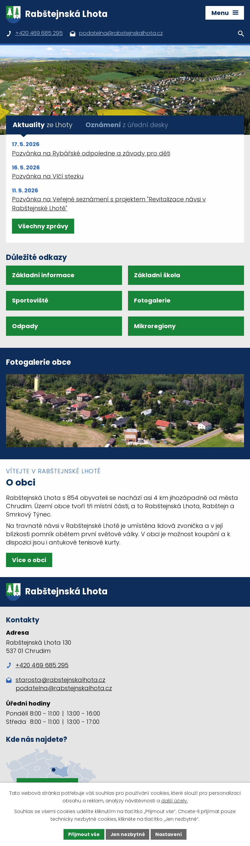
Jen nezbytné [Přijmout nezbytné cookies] (127, 834)
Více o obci (29, 560)
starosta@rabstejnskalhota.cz (60, 680)
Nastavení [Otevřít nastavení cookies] (169, 834)
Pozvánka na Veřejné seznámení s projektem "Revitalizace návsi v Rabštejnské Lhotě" (109, 203)
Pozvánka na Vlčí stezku (47, 176)
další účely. (174, 800)
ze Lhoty (42, 124)
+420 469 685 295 (37, 666)
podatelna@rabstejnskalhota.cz (64, 688)
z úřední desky (126, 124)
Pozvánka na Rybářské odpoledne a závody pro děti (91, 153)
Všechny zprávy (43, 226)
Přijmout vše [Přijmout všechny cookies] (83, 834)
